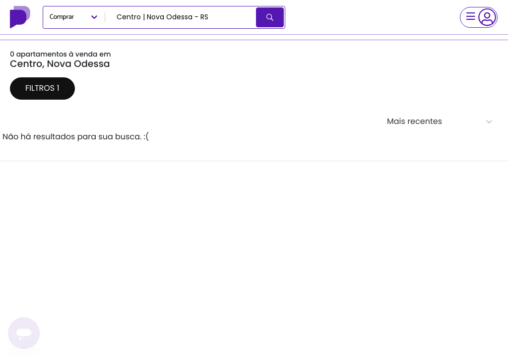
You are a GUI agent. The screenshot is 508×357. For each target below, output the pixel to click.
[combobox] (181, 17)
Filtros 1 (42, 88)
